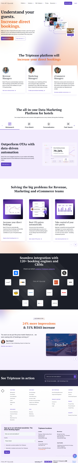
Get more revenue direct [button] (9, 90)
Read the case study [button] (6, 346)
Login (53, 405)
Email (11, 400)
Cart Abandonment (33, 404)
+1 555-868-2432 (41, 449)
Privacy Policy (71, 403)
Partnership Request (72, 396)
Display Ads (12, 402)
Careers (70, 394)
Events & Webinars (14, 411)
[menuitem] (23, 3)
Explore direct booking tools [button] (10, 238)
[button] (74, 126)
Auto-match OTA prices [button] (35, 239)
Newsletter (12, 419)
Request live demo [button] (7, 38)
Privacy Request (71, 405)
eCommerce (31, 415)
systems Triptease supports (45, 269)
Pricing (53, 403)
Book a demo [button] (68, 3)
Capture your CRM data (34, 402)
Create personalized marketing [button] (36, 90)
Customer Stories (13, 413)
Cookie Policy (71, 407)
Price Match (12, 394)
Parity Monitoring (32, 396)
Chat (11, 404)
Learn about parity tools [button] (61, 239)
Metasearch (12, 392)
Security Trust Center (72, 415)
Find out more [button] (20, 38)
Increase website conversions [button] (62, 92)
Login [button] (75, 3)
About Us (70, 392)
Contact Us (54, 401)
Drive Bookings (32, 392)
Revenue (31, 411)
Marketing (31, 413)
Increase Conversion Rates (34, 400)
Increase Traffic (32, 398)
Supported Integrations (56, 394)
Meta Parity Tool (13, 417)
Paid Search (12, 398)
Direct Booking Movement (57, 392)
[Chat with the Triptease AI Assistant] (75, 456)
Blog (11, 415)
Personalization (13, 396)
